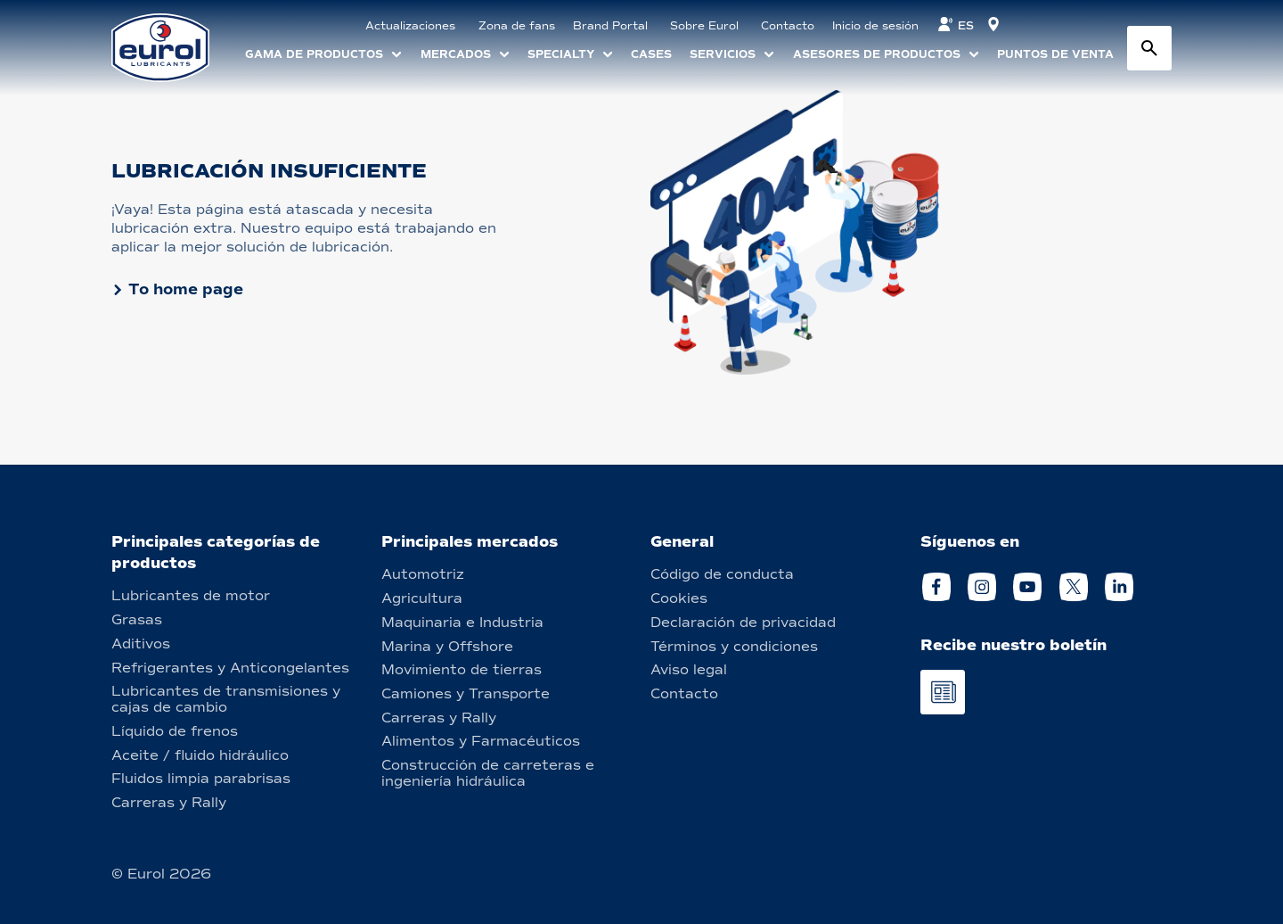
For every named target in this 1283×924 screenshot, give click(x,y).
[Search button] (1149, 48)
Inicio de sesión (875, 26)
